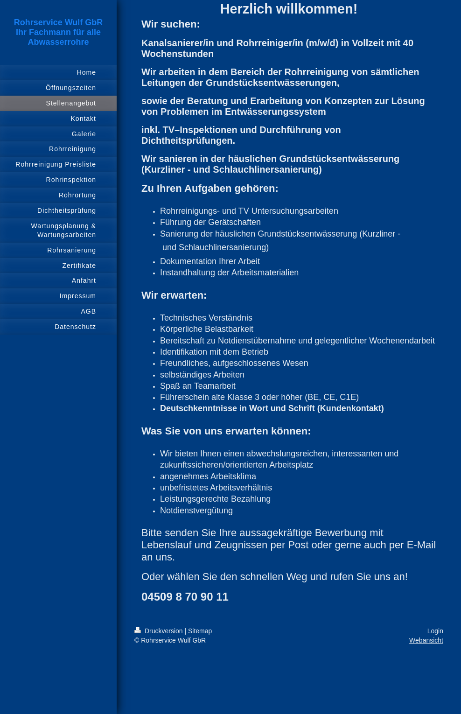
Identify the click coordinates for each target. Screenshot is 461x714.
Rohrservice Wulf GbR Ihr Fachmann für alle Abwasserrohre (58, 32)
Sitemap (200, 631)
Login (435, 631)
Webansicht (426, 640)
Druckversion (159, 631)
